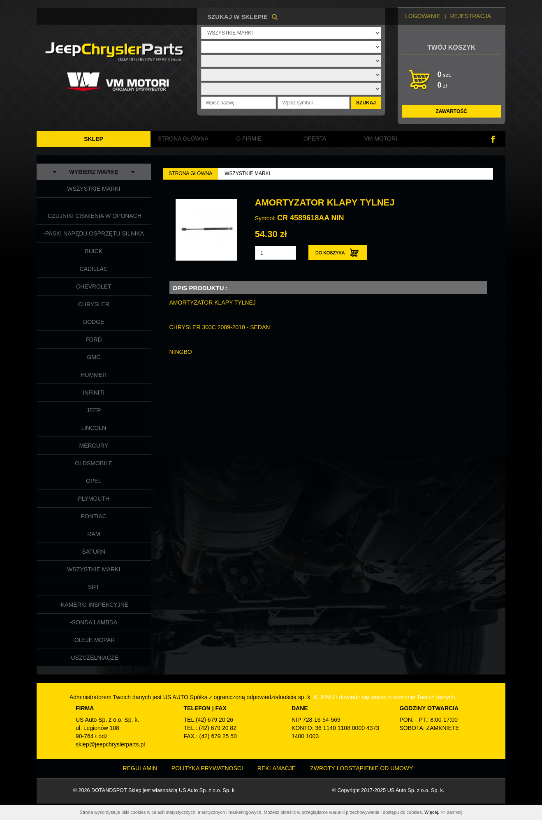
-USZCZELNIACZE (93, 657)
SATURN (93, 551)
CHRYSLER (93, 304)
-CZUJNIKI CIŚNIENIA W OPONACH (93, 216)
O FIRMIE (249, 138)
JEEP (93, 410)
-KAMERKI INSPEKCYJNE (93, 604)
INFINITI (93, 392)
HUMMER (94, 375)
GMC (93, 357)
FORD (94, 339)
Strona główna (183, 138)
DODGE (93, 322)
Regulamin (140, 768)
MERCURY (93, 445)
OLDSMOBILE (93, 463)
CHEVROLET (93, 286)
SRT (94, 587)
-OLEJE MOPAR (93, 640)
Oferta (315, 138)
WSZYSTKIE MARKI (93, 188)
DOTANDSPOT (109, 790)
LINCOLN (93, 428)
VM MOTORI (380, 138)
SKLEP (93, 139)
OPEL (93, 481)
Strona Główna (190, 173)
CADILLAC (94, 269)
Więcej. (431, 812)
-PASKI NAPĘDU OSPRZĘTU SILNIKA (93, 233)
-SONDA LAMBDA (93, 622)
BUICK (93, 251)
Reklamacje (276, 768)
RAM (93, 534)
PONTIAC (94, 516)
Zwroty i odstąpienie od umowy (361, 768)
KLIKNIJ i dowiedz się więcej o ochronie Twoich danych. (384, 697)
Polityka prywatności (207, 768)
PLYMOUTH (93, 498)
